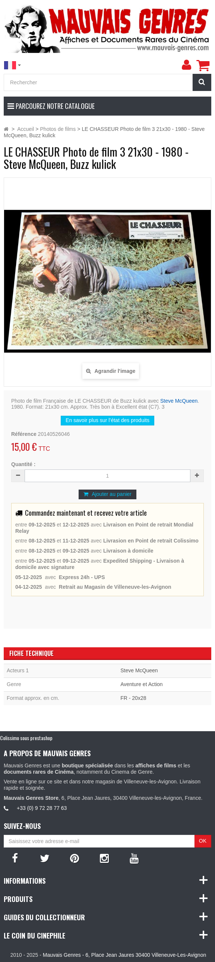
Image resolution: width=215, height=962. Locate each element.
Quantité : (23, 464)
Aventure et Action (141, 684)
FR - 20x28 (133, 698)
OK (202, 841)
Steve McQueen (178, 401)
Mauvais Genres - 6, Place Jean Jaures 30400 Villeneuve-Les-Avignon (124, 955)
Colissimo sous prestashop (26, 738)
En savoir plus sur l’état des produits (107, 420)
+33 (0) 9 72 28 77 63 (42, 808)
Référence (24, 434)
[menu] (186, 65)
